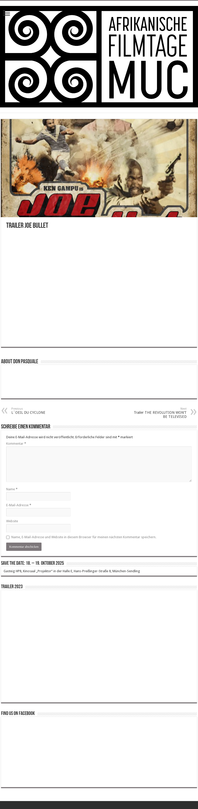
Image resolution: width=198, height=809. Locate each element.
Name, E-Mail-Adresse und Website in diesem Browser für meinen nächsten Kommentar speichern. (83, 537)
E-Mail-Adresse (18, 505)
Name (12, 489)
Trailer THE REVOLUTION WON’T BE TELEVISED (160, 413)
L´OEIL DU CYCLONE (37, 411)
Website (12, 521)
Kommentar (16, 443)
